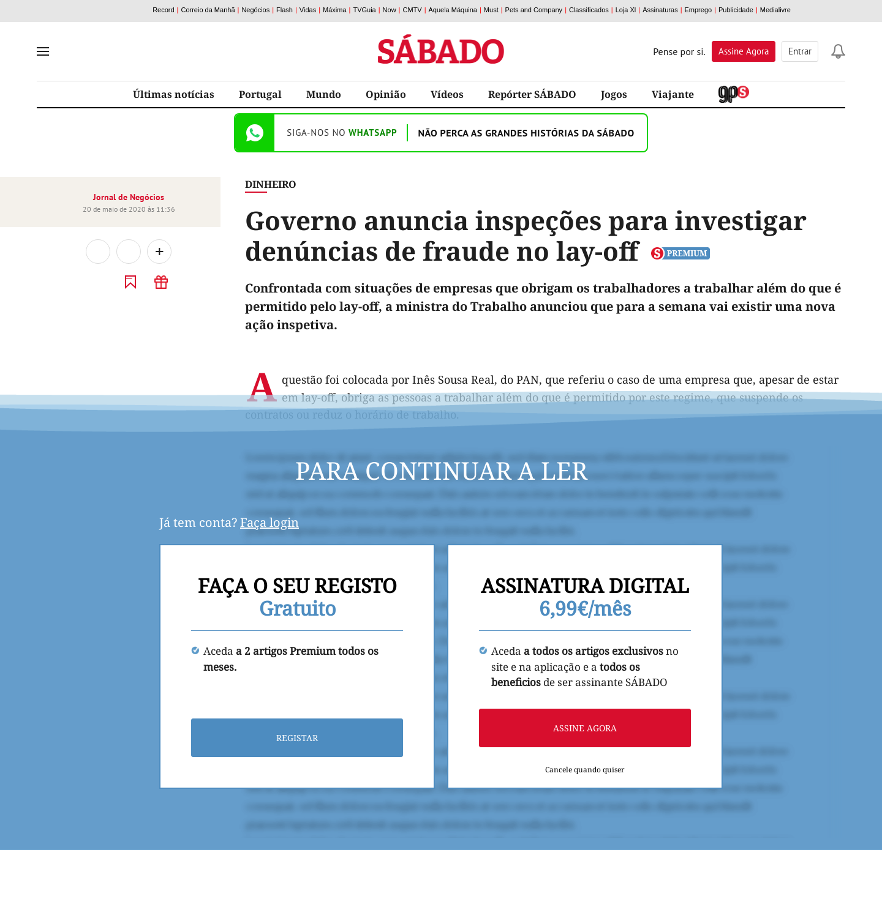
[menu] (43, 51)
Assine (743, 51)
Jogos (614, 94)
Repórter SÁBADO (532, 94)
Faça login (269, 522)
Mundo (323, 94)
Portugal (260, 94)
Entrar (800, 51)
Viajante (673, 94)
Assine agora (585, 728)
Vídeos (447, 94)
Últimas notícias (173, 94)
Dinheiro (270, 184)
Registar (297, 738)
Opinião (386, 94)
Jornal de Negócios (128, 197)
